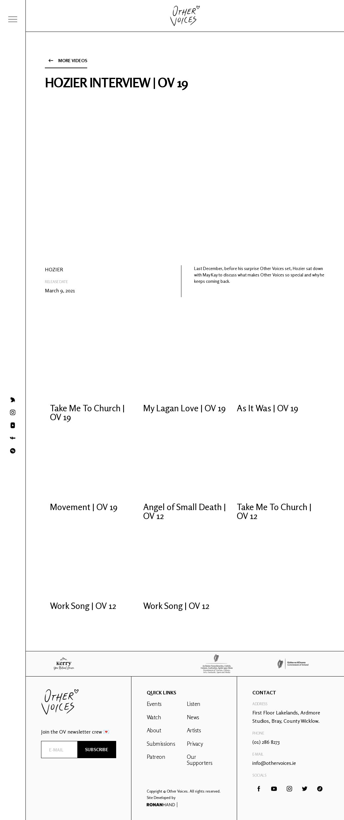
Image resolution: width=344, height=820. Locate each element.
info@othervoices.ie (274, 763)
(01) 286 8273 (266, 742)
